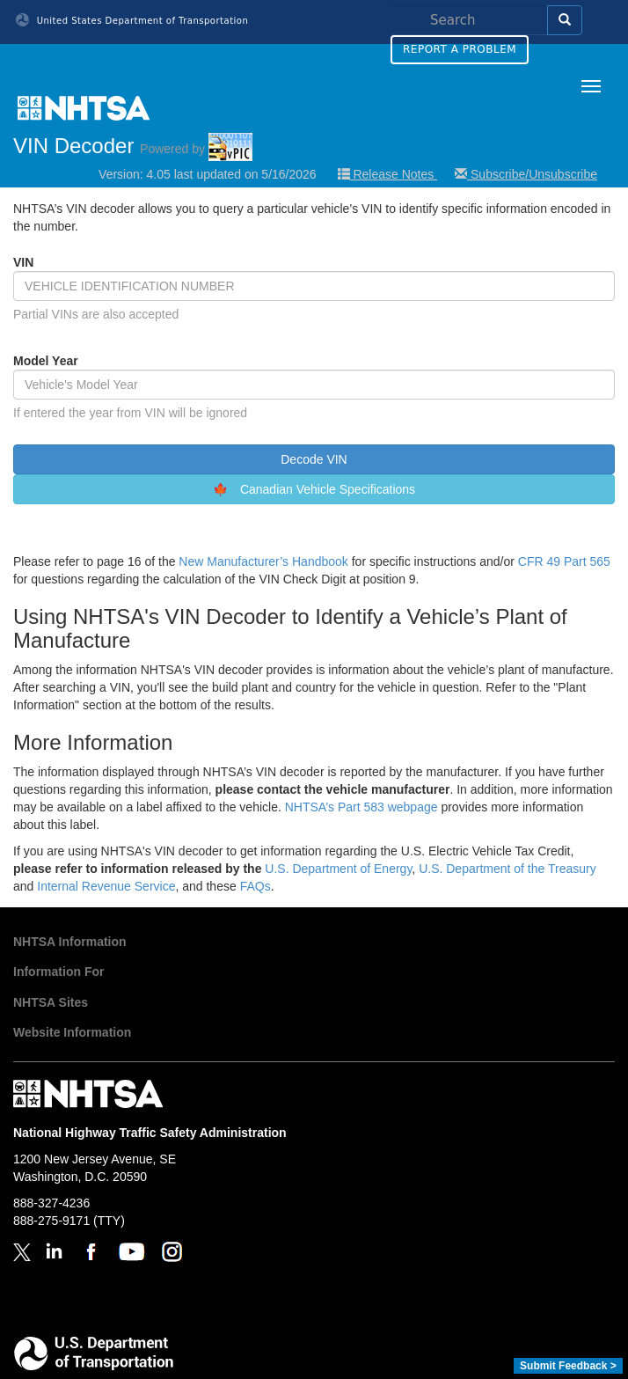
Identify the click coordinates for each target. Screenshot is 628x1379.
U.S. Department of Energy (338, 869)
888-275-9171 (51, 1221)
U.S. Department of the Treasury (507, 869)
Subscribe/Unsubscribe (526, 174)
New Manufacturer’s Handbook (263, 561)
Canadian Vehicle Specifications (327, 489)
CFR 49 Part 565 (564, 561)
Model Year (45, 361)
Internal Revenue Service (106, 886)
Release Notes (388, 174)
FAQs (255, 886)
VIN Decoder (132, 146)
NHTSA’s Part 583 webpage (361, 807)
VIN (23, 262)
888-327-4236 (51, 1203)
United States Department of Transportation (132, 21)
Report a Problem (459, 49)
